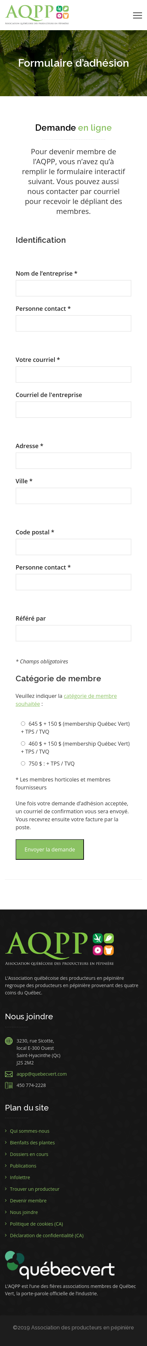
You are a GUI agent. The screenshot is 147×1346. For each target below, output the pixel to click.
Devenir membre (28, 1200)
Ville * (73, 488)
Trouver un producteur (34, 1189)
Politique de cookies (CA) (36, 1224)
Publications (23, 1166)
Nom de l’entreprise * (73, 280)
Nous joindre (24, 1212)
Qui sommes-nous (29, 1131)
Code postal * (73, 539)
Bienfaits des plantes (32, 1142)
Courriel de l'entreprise (73, 402)
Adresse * (73, 453)
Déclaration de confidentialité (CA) (47, 1235)
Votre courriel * (73, 367)
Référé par (73, 625)
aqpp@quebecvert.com (42, 1074)
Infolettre (20, 1177)
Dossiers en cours (29, 1154)
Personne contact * (73, 315)
